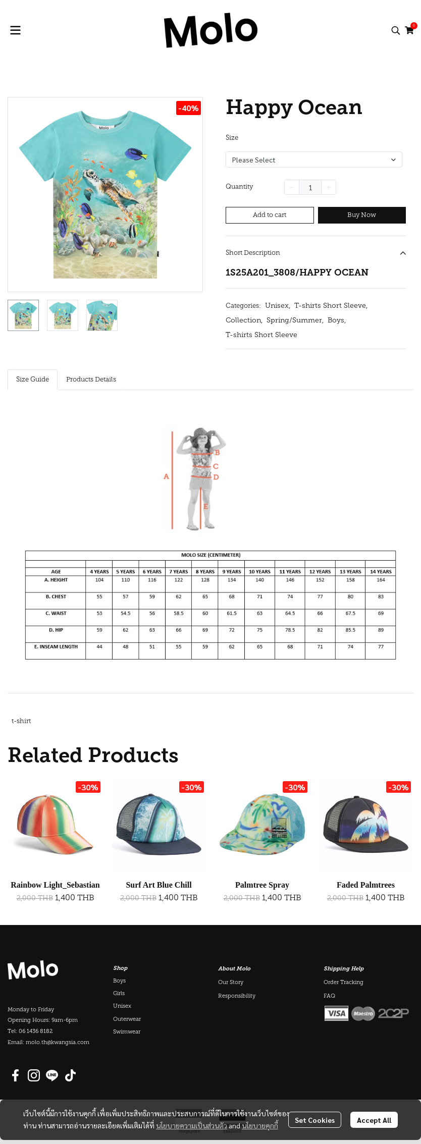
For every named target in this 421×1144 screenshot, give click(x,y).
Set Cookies (315, 1119)
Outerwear (127, 1019)
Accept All (374, 1119)
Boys (337, 320)
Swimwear (126, 1032)
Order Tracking (343, 983)
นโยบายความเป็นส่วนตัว (191, 1125)
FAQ (329, 996)
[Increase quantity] (329, 187)
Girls (119, 994)
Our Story (230, 983)
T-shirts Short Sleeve (330, 306)
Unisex (277, 306)
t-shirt (21, 721)
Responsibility (236, 996)
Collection (244, 320)
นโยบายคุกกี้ (260, 1125)
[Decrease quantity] (292, 187)
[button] (396, 30)
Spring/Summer (295, 320)
